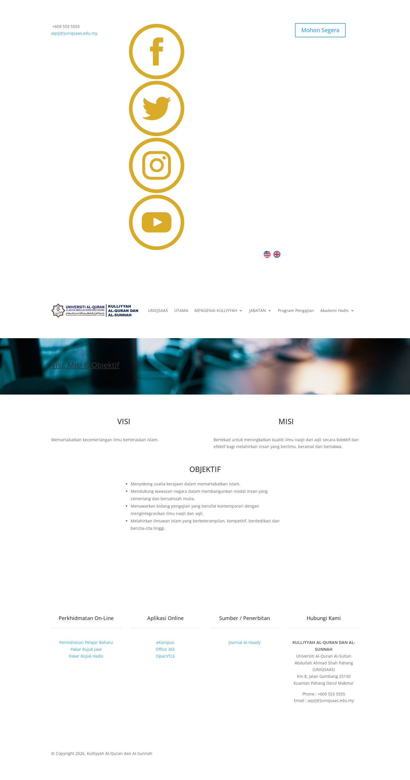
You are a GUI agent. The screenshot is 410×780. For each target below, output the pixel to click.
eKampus (165, 642)
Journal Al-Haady (245, 642)
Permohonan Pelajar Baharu (86, 642)
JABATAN (257, 311)
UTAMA (181, 311)
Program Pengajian (296, 311)
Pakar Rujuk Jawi (86, 649)
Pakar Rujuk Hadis (86, 656)
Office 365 (165, 649)
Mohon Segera (320, 30)
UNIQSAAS (158, 311)
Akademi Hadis (334, 311)
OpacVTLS (165, 656)
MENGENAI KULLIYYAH (215, 311)
